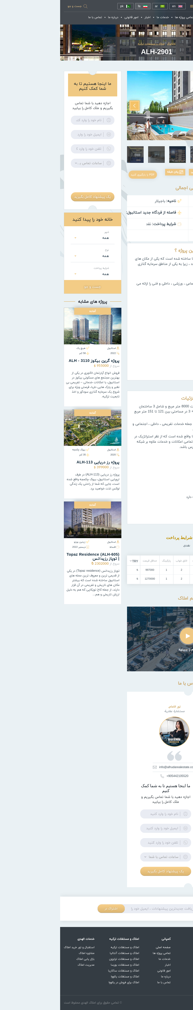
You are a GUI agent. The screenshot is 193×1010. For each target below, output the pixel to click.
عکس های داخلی (139, 174)
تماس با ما (37, 17)
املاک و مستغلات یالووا (65, 976)
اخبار (89, 17)
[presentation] (32, 182)
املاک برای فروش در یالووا (63, 982)
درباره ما (55, 17)
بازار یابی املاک (25, 958)
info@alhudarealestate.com (114, 773)
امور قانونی (73, 17)
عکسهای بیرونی (174, 174)
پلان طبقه (107, 174)
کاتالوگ (111, 46)
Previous (182, 102)
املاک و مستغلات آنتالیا (64, 953)
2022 (54, 355)
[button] (74, 567)
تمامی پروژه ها (125, 17)
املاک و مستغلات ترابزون (64, 958)
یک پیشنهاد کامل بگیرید (105, 878)
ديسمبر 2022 (20, 549)
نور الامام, (114, 713)
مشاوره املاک (26, 953)
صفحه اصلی (148, 17)
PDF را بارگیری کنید (83, 180)
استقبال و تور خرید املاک (19, 947)
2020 (54, 457)
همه (45, 240)
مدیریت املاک (26, 964)
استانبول (53, 350)
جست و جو (14, 6)
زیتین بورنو (21, 544)
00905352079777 (143, 6)
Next (74, 102)
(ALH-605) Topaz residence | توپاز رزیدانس (32, 558)
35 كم (24, 457)
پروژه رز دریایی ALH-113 (37, 464)
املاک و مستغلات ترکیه (65, 947)
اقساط (54, 549)
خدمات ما (104, 17)
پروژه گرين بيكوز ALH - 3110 (33, 363)
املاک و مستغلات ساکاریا (63, 970)
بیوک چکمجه (20, 452)
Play (128, 642)
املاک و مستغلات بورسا (65, 964)
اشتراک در (50, 915)
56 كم (24, 355)
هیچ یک (22, 350)
